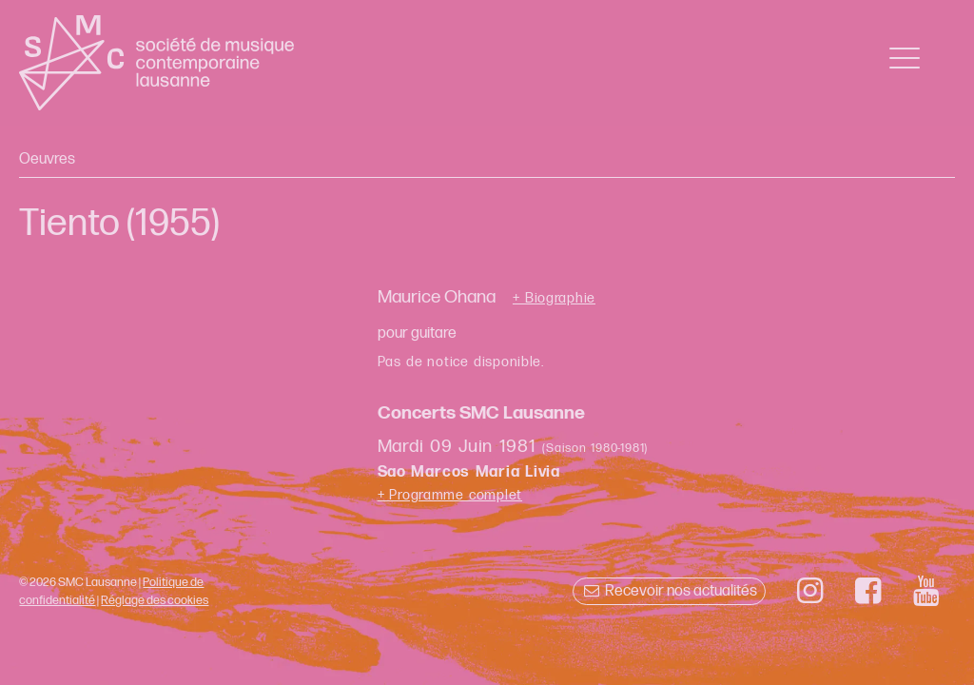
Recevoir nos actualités (669, 591)
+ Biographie (554, 298)
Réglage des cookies (154, 600)
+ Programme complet (450, 495)
